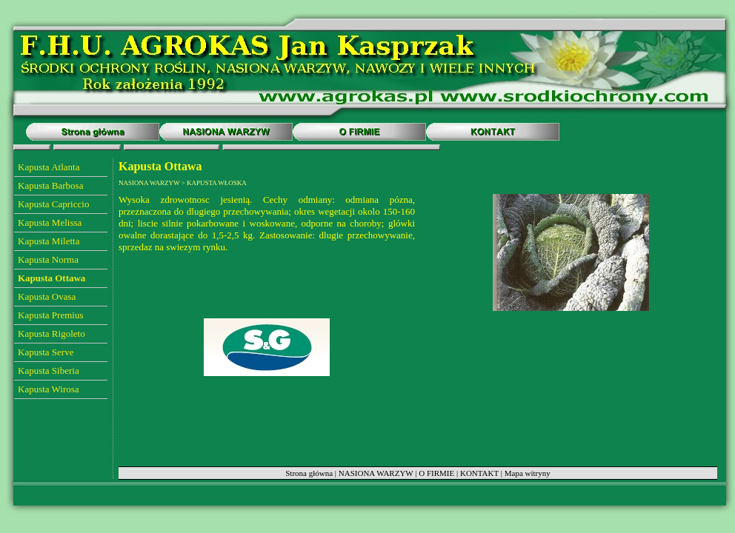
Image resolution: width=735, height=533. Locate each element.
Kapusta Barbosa (50, 185)
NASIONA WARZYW (376, 473)
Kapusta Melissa (50, 222)
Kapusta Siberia (48, 370)
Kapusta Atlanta (48, 166)
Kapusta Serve (45, 352)
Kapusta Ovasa (47, 296)
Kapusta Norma (48, 259)
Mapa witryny (528, 473)
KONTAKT (479, 473)
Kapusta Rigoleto (51, 333)
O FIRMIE (436, 473)
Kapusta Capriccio (53, 203)
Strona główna (309, 473)
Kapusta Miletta (48, 241)
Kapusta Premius (50, 315)
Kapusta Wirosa (48, 389)
